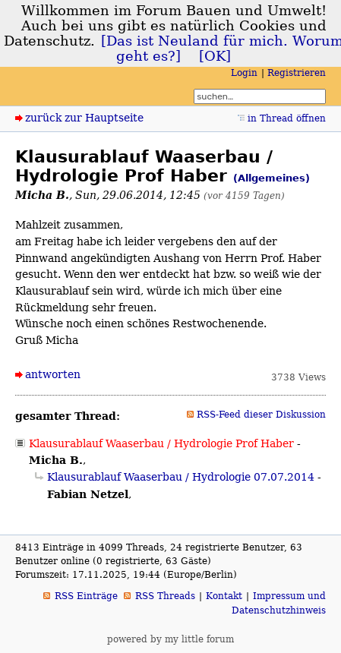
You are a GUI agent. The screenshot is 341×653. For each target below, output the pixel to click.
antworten (53, 374)
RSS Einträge (86, 596)
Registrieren (296, 73)
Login (244, 73)
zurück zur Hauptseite (84, 118)
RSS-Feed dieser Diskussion (261, 414)
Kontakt (224, 596)
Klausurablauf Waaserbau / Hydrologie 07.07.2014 (180, 477)
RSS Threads (165, 596)
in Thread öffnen (287, 118)
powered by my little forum (170, 639)
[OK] (215, 56)
